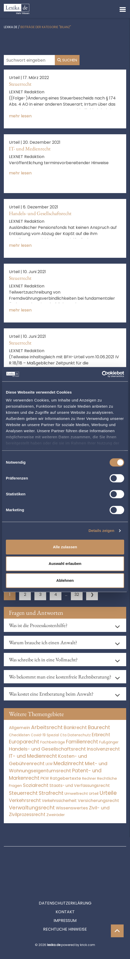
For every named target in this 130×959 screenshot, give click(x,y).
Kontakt (65, 889)
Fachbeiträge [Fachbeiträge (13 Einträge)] (52, 742)
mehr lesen (20, 116)
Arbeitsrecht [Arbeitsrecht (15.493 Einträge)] (47, 727)
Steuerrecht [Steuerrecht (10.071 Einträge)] (23, 793)
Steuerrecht (20, 84)
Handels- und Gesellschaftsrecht (40, 213)
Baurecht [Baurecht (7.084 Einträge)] (99, 727)
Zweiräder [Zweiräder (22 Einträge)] (55, 814)
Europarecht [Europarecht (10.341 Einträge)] (24, 741)
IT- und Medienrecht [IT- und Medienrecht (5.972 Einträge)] (33, 756)
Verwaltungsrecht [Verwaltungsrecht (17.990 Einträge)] (32, 807)
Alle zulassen (65, 547)
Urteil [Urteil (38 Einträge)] (93, 793)
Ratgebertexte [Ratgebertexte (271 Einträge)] (65, 778)
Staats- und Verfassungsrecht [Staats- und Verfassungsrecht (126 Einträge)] (79, 785)
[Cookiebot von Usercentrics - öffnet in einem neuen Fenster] (102, 374)
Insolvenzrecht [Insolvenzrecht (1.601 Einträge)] (103, 749)
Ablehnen (65, 580)
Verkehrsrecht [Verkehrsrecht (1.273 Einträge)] (25, 800)
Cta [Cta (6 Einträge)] (63, 735)
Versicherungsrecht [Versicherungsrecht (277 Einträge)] (98, 801)
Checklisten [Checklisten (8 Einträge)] (19, 735)
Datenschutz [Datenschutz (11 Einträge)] (79, 735)
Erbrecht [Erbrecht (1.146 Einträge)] (101, 734)
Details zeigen (101, 530)
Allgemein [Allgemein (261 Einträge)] (19, 728)
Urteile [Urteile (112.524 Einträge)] (108, 793)
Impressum (65, 897)
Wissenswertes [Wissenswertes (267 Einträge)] (72, 808)
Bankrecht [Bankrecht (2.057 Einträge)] (75, 727)
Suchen (67, 60)
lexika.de (10, 27)
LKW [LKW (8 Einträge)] (49, 764)
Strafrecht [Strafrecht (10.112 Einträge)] (51, 793)
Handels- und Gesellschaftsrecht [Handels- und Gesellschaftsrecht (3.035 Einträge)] (47, 749)
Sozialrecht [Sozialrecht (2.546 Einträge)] (35, 785)
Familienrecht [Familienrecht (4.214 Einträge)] (82, 741)
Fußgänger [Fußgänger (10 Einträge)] (109, 742)
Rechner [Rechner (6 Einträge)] (89, 778)
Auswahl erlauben (65, 563)
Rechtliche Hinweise (65, 906)
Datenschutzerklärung (65, 880)
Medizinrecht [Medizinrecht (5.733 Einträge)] (69, 763)
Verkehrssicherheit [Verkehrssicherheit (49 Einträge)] (59, 800)
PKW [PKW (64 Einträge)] (45, 778)
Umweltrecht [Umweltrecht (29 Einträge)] (76, 793)
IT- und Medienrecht (29, 148)
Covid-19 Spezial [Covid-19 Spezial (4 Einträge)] (45, 735)
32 (76, 594)
